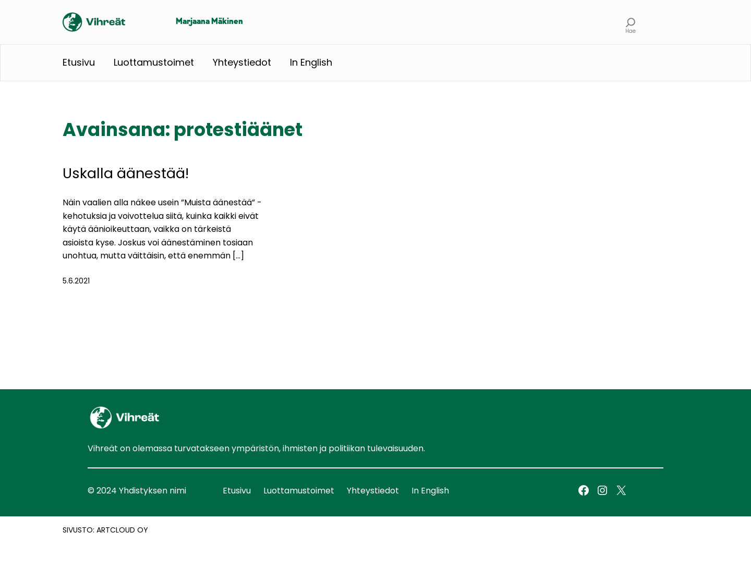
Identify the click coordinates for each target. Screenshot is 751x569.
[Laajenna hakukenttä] (631, 22)
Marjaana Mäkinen (209, 22)
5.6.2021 (76, 281)
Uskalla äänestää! (126, 173)
